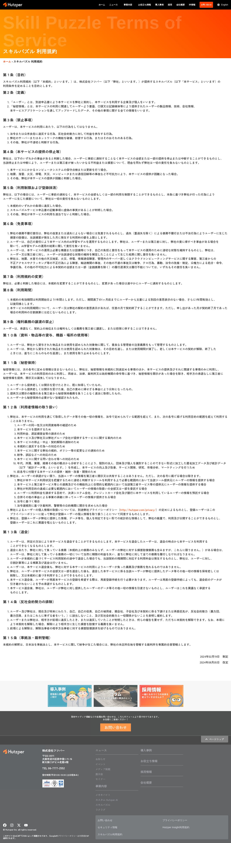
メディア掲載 (103, 769)
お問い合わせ (106, 819)
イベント (101, 764)
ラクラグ (101, 809)
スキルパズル (103, 804)
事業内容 (101, 786)
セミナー (101, 779)
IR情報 (192, 5)
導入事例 (159, 5)
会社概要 (180, 5)
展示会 (99, 774)
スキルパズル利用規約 (112, 833)
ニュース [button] (114, 5)
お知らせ (101, 759)
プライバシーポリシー (67, 835)
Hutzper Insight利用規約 (178, 826)
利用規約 (83, 835)
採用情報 (146, 772)
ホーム (102, 5)
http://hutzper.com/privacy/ (138, 510)
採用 (170, 5)
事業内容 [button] (129, 5)
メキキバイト (103, 794)
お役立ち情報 (144, 5)
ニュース (101, 750)
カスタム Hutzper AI (108, 799)
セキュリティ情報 (109, 826)
